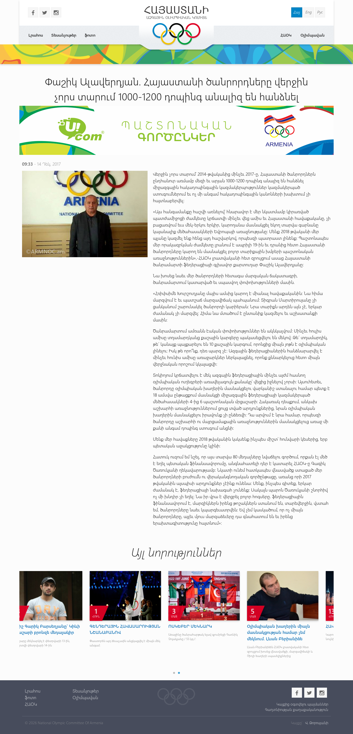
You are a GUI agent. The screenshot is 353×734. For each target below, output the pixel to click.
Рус (320, 11)
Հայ (296, 11)
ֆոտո (90, 35)
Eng (308, 11)
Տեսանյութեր (63, 35)
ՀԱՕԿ (285, 35)
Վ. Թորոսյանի (316, 722)
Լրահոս (35, 35)
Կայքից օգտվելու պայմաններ (302, 704)
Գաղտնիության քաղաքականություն (296, 709)
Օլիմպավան (313, 35)
